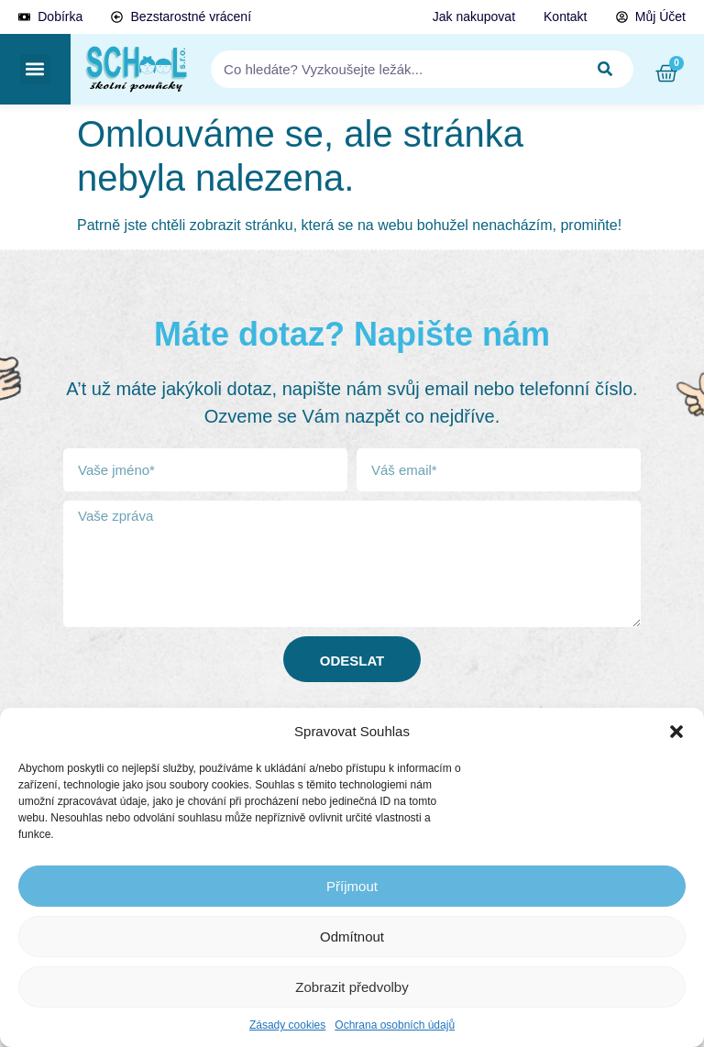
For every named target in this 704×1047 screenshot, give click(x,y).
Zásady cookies (287, 1025)
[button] (676, 731)
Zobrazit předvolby (351, 987)
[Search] (606, 69)
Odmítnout (352, 936)
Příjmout (352, 886)
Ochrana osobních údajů (395, 1025)
